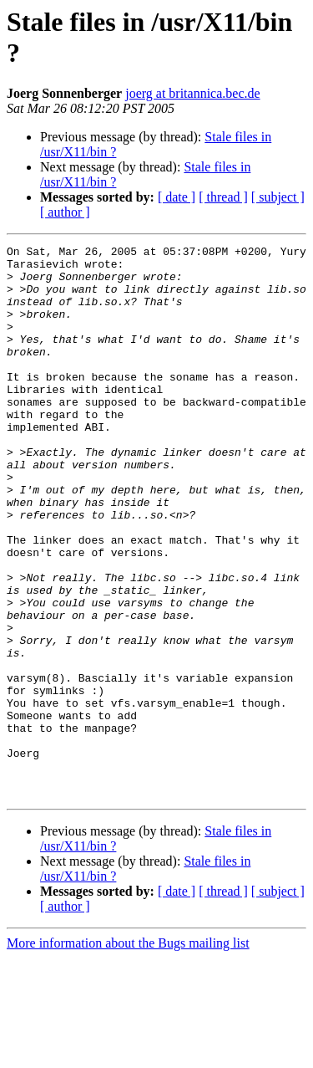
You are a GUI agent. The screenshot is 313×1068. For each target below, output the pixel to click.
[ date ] (176, 197)
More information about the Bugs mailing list (128, 1053)
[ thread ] (223, 197)
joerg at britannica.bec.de (192, 93)
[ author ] (65, 212)
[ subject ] (278, 197)
